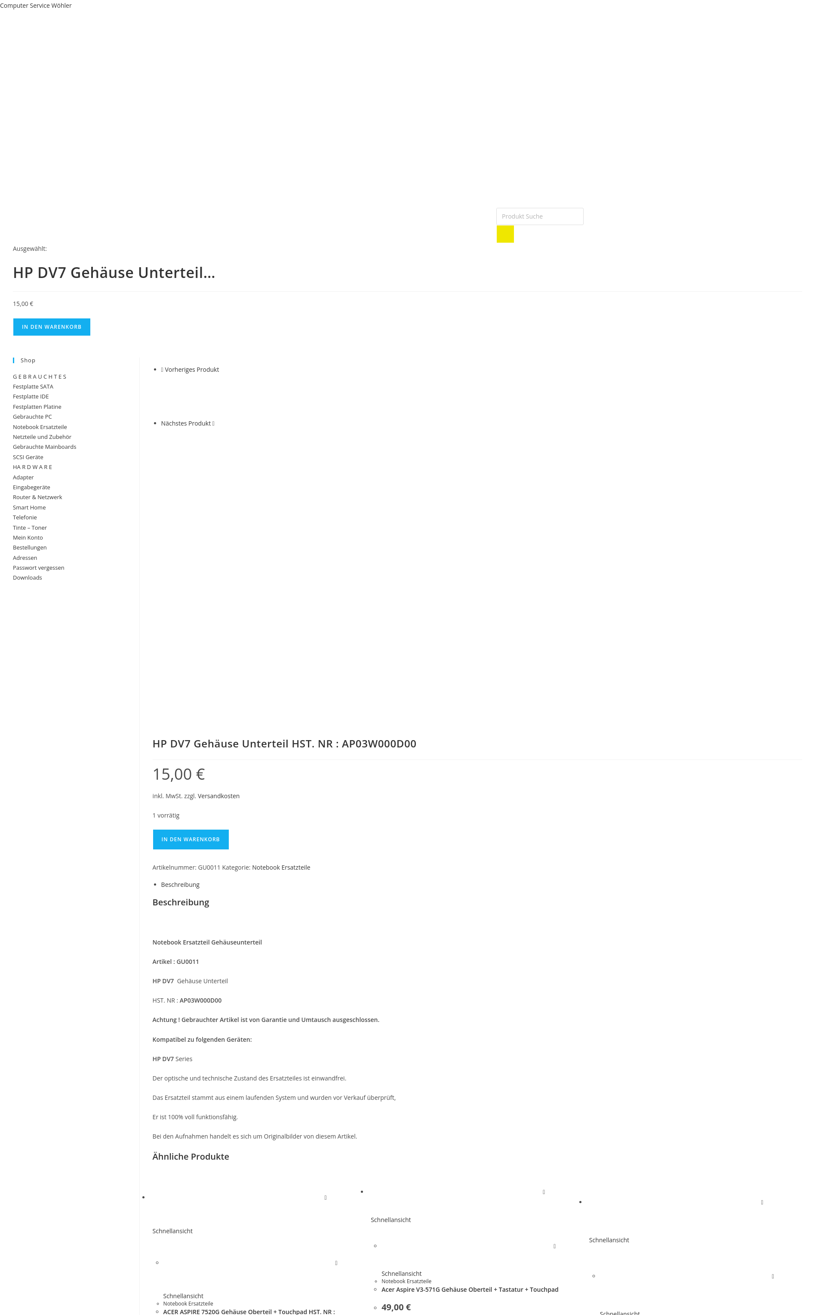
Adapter (23, 477)
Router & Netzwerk (37, 497)
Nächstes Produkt (186, 423)
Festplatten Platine (37, 407)
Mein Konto (28, 537)
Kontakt (219, 1259)
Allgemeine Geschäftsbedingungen (52, 1247)
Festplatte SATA (33, 386)
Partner (218, 1253)
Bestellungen (30, 547)
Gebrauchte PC (32, 416)
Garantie (220, 1247)
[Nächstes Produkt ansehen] (213, 423)
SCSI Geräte (28, 457)
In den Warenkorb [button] (201, 1169)
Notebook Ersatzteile (281, 632)
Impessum (222, 1241)
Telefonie (25, 517)
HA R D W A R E (32, 467)
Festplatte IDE (31, 396)
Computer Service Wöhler (36, 5)
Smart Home (29, 507)
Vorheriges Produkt (192, 369)
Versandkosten (219, 560)
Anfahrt (218, 1265)
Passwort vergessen (39, 567)
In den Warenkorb (52, 326)
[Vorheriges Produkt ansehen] (162, 369)
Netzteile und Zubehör (42, 437)
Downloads (27, 577)
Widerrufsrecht (25, 1259)
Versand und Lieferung (36, 1241)
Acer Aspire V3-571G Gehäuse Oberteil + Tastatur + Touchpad (470, 1054)
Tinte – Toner (30, 527)
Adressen (25, 558)
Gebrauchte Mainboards (44, 447)
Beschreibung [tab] (180, 649)
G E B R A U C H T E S (39, 376)
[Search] (505, 234)
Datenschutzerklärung (35, 1253)
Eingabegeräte (31, 487)
